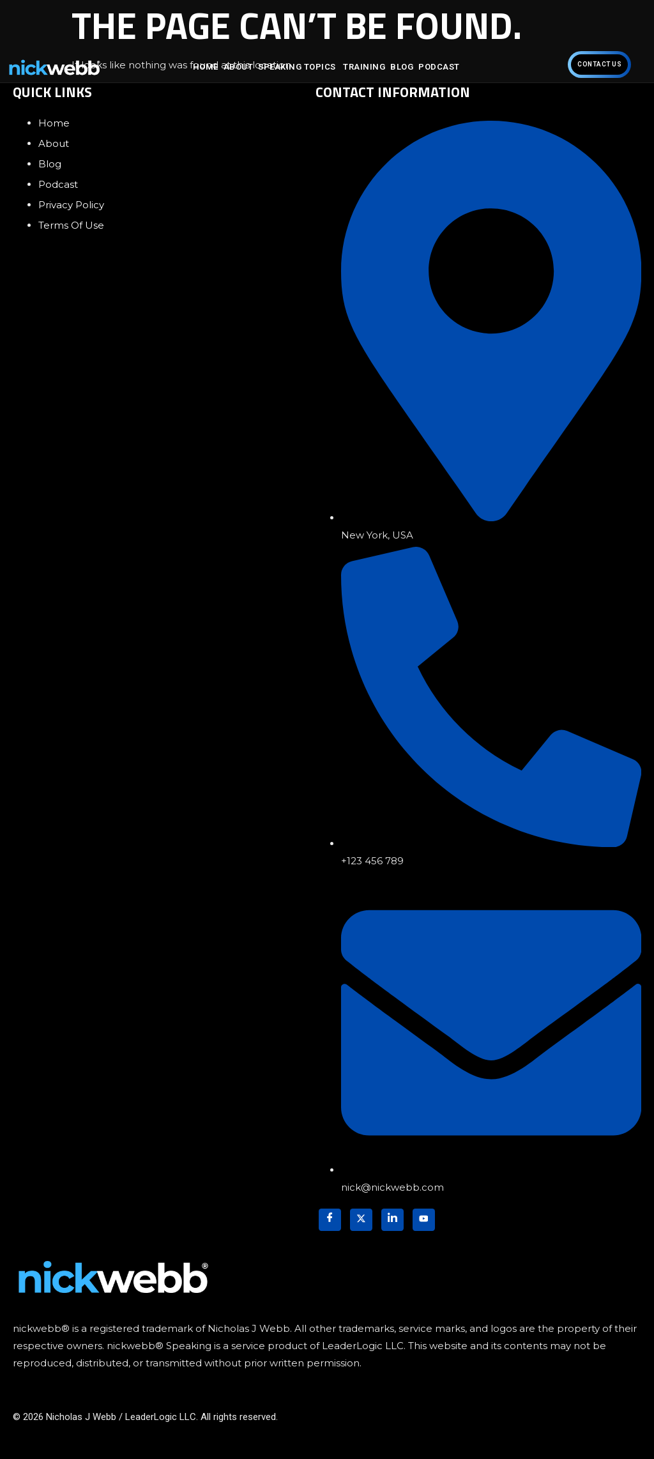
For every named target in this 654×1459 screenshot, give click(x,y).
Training (364, 67)
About (239, 67)
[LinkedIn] (392, 1220)
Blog (401, 67)
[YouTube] (424, 1220)
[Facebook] (330, 1220)
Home (205, 67)
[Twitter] (361, 1220)
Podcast (439, 67)
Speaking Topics (298, 67)
